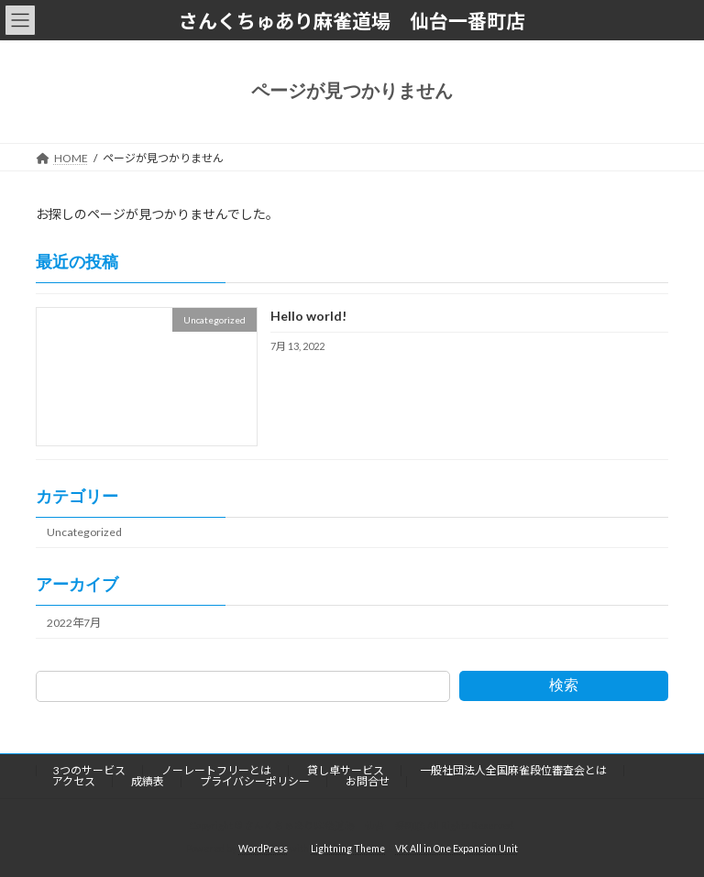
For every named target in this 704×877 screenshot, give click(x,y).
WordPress (263, 848)
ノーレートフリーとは (216, 770)
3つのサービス (89, 770)
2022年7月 (74, 622)
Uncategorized (84, 532)
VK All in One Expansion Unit (456, 848)
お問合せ (368, 781)
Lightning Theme (348, 848)
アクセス (73, 781)
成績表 (147, 781)
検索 (563, 685)
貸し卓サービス (345, 770)
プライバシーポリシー (255, 781)
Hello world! (308, 315)
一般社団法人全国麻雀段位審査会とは (513, 770)
